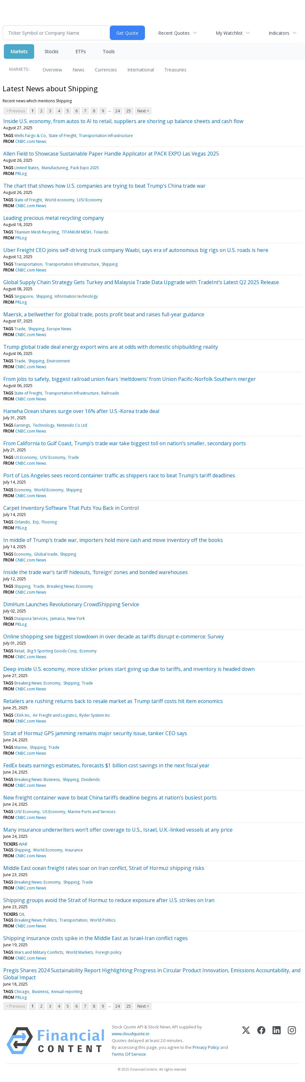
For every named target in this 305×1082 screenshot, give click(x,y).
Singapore (23, 296)
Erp (36, 522)
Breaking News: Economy (70, 586)
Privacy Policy (206, 1047)
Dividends (90, 779)
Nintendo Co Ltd (72, 425)
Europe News (59, 329)
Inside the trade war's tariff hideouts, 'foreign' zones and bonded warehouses (95, 572)
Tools (109, 51)
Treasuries (175, 70)
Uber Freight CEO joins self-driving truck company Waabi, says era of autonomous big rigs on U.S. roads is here (135, 250)
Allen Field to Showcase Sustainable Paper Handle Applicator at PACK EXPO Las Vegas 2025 (111, 153)
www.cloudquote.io (130, 1034)
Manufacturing (55, 167)
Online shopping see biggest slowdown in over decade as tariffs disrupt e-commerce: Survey (113, 636)
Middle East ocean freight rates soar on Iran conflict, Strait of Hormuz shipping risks (103, 868)
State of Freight (62, 135)
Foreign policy (108, 952)
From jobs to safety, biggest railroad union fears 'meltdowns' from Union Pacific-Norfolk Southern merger (129, 379)
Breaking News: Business (37, 779)
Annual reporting (66, 991)
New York (76, 618)
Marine (20, 747)
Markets (19, 51)
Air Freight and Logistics (55, 715)
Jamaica (57, 618)
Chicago (21, 991)
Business (40, 991)
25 (128, 111)
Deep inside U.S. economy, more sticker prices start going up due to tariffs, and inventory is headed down (129, 669)
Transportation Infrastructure (106, 135)
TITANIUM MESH (76, 232)
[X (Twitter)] (246, 1041)
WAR (23, 844)
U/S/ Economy (89, 200)
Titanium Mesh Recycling (36, 232)
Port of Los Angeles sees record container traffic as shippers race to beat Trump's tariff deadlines (119, 475)
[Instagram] (292, 1041)
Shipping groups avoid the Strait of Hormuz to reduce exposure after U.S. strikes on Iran (108, 900)
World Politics (102, 920)
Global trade (45, 554)
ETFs (80, 51)
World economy (59, 200)
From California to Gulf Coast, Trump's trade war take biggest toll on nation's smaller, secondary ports (124, 443)
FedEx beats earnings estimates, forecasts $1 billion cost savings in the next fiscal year (106, 765)
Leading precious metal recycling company (53, 217)
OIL (22, 914)
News (78, 70)
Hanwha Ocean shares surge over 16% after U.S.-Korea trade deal (81, 411)
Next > (143, 111)
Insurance (74, 850)
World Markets (79, 952)
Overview (52, 70)
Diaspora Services (30, 618)
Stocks (51, 51)
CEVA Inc (22, 715)
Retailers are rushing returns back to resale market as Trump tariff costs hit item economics (113, 701)
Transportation (28, 264)
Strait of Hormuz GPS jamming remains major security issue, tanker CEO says (95, 733)
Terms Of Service (129, 1054)
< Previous (15, 111)
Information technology (76, 296)
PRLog (21, 173)
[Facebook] (261, 1041)
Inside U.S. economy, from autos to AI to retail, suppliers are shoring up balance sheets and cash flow (123, 121)
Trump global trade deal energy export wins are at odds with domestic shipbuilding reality (110, 346)
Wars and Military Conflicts (38, 952)
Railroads (110, 393)
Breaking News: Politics (35, 920)
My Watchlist (229, 33)
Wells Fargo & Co (30, 135)
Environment (58, 361)
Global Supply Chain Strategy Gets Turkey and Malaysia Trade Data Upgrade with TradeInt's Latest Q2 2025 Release (141, 282)
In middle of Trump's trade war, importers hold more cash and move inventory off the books (113, 540)
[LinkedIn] (276, 1041)
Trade (19, 329)
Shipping (110, 264)
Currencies (106, 70)
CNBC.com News (30, 141)
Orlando (22, 522)
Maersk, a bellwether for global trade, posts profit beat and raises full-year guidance (103, 314)
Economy (22, 490)
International (140, 70)
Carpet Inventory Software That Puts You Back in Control (71, 507)
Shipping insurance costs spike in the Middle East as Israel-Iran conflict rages (95, 938)
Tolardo (101, 232)
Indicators (279, 33)
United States (26, 167)
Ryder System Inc (94, 715)
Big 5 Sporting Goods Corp (52, 651)
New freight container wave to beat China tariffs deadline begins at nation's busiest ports (110, 797)
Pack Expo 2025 (84, 167)
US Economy (25, 457)
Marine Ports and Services (91, 811)
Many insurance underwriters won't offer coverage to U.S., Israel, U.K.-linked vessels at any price (118, 829)
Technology (43, 425)
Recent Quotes (174, 33)
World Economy (48, 490)
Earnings (22, 425)
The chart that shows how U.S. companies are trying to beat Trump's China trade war (104, 185)
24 (117, 111)
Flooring (49, 522)
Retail (19, 651)
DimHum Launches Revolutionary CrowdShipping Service (71, 604)
